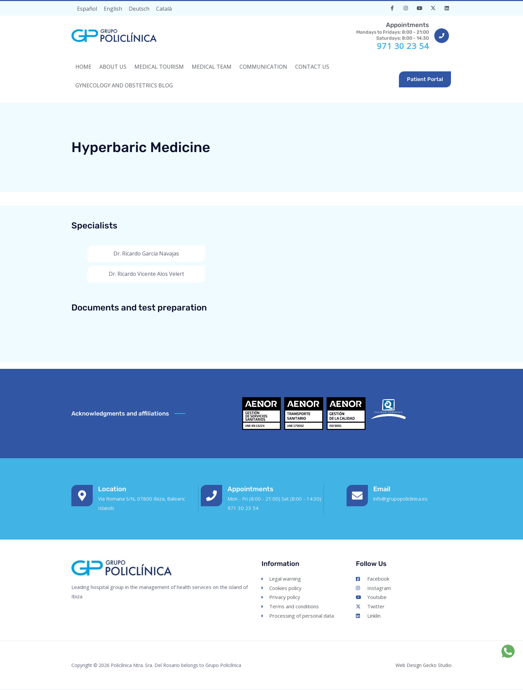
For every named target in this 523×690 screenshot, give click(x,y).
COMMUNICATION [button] (263, 66)
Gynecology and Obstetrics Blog (124, 85)
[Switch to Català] (164, 8)
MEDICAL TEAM (211, 66)
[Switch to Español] (87, 8)
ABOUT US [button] (112, 66)
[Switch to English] (112, 8)
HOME (83, 66)
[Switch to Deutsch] (139, 8)
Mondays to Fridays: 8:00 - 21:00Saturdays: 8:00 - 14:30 (391, 31)
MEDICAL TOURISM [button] (159, 66)
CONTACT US (312, 66)
